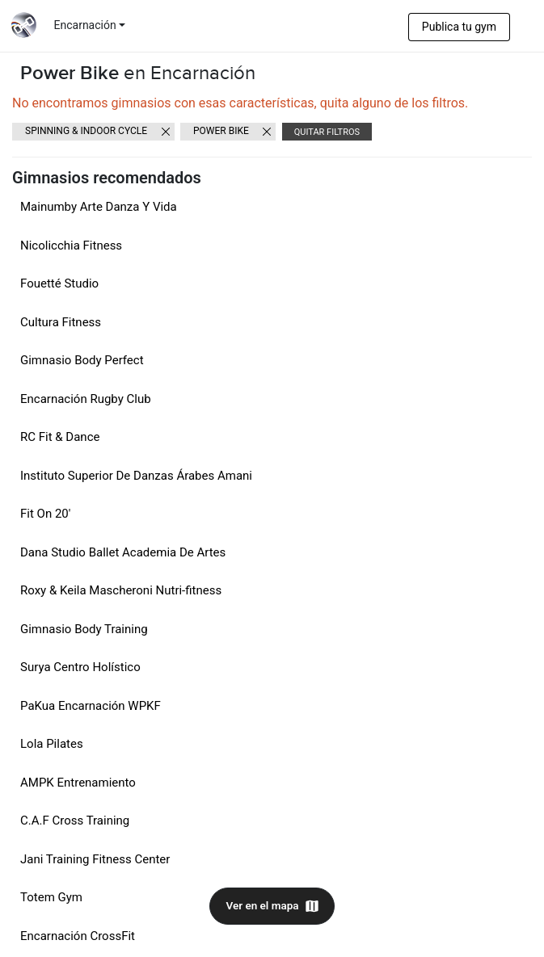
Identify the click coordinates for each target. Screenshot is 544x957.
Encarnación (85, 25)
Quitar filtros (327, 132)
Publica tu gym (459, 26)
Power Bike (221, 130)
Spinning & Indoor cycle (86, 130)
